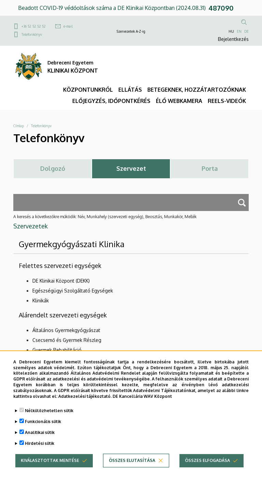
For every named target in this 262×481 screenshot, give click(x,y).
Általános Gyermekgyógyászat (66, 330)
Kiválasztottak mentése (50, 468)
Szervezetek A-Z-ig (131, 31)
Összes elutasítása (132, 468)
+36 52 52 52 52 (33, 26)
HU (231, 31)
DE (246, 31)
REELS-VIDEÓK (227, 100)
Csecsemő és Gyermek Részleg (66, 340)
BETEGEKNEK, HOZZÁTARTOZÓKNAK (196, 89)
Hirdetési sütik (39, 451)
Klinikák (40, 300)
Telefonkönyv (31, 34)
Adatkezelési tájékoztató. (85, 404)
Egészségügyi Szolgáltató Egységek (72, 291)
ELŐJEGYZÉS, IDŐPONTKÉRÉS (111, 100)
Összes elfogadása (207, 468)
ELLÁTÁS (130, 89)
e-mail (68, 26)
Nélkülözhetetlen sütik (49, 418)
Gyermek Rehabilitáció (57, 350)
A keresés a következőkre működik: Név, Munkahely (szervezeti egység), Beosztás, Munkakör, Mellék (104, 216)
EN (239, 31)
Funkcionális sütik (43, 429)
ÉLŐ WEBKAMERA (179, 100)
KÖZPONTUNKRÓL (88, 89)
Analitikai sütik (40, 440)
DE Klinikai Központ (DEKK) (61, 281)
